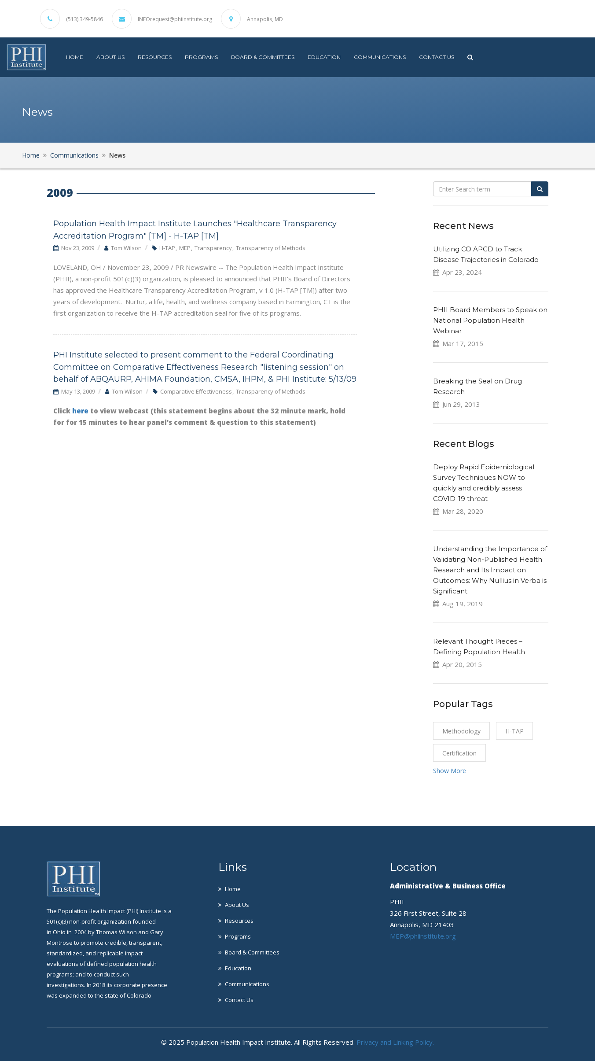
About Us (110, 57)
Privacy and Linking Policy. (395, 1042)
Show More (449, 770)
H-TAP (514, 731)
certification (459, 753)
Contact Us (436, 57)
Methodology (461, 731)
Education (324, 57)
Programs (201, 57)
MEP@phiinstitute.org (423, 936)
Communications (380, 57)
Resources (155, 57)
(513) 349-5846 (84, 19)
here (81, 410)
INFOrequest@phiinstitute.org (175, 19)
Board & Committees (262, 57)
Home (74, 57)
